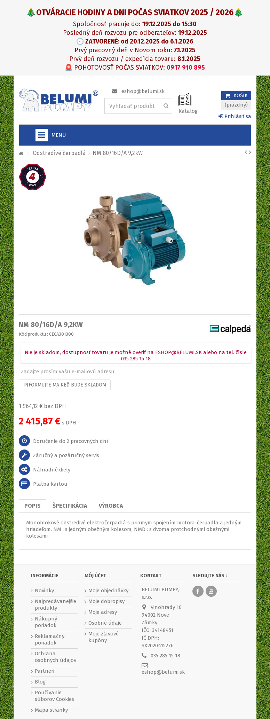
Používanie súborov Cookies (54, 695)
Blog (40, 682)
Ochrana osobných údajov (55, 656)
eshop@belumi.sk (143, 91)
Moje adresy (102, 612)
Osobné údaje (105, 623)
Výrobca (111, 505)
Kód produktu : (33, 334)
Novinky (44, 590)
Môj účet (95, 576)
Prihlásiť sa (235, 116)
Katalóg (188, 111)
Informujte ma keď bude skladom (64, 385)
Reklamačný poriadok (49, 639)
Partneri (44, 671)
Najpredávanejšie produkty (55, 604)
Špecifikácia (70, 505)
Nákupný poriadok (46, 622)
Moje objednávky (108, 590)
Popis (32, 505)
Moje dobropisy (106, 601)
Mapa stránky (51, 710)
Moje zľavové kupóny (103, 637)
